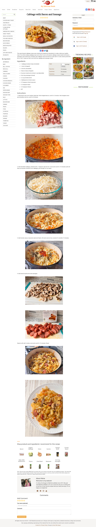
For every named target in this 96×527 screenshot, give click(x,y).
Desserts (21, 9)
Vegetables (6, 22)
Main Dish (28, 9)
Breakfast (14, 9)
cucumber (6, 85)
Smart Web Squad (57, 525)
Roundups (6, 55)
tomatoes (5, 120)
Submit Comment (22, 516)
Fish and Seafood (8, 38)
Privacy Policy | (44, 525)
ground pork (6, 95)
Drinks (8, 9)
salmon (5, 116)
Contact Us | (38, 525)
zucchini (5, 125)
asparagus (6, 62)
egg (4, 88)
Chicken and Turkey (8, 20)
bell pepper (6, 66)
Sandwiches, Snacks (8, 31)
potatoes (5, 111)
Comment (19, 508)
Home (3, 9)
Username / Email (77, 17)
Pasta (4, 50)
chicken (5, 78)
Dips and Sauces (7, 52)
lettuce (5, 99)
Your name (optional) (22, 503)
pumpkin (5, 113)
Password (75, 23)
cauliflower (6, 73)
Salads (34, 9)
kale (4, 97)
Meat (4, 18)
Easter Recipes (7, 45)
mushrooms (6, 102)
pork (4, 109)
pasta (4, 106)
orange (5, 104)
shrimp (5, 118)
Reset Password (86, 31)
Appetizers (56, 9)
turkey (5, 123)
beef (4, 64)
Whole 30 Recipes (8, 36)
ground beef (6, 92)
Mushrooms (6, 40)
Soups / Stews (48, 9)
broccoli (5, 69)
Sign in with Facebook (81, 46)
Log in (87, 1)
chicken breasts (7, 80)
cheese (5, 76)
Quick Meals (6, 43)
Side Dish (40, 9)
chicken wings (7, 83)
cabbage (5, 71)
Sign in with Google (81, 37)
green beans (6, 90)
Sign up (86, 33)
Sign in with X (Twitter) (81, 41)
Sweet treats (6, 33)
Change (63, 66)
